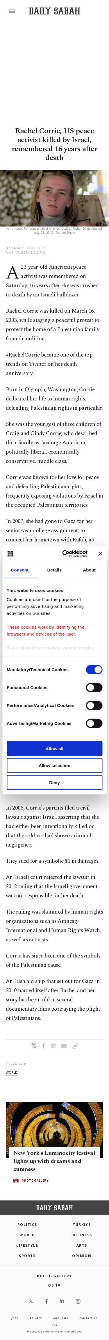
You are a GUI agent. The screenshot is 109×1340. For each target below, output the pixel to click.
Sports (27, 1255)
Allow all (54, 748)
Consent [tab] (19, 569)
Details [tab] (54, 569)
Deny (54, 782)
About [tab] (89, 569)
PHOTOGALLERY (35, 1180)
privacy (36, 1318)
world (11, 1072)
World (27, 1235)
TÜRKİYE (82, 1224)
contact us (88, 1318)
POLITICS (27, 1224)
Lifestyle (27, 1245)
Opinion (81, 1255)
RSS (54, 1324)
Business (82, 1235)
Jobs (14, 1318)
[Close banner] (100, 554)
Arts (81, 1245)
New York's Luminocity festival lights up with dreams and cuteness (54, 1161)
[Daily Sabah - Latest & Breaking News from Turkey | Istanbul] (54, 11)
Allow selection (54, 765)
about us (60, 1318)
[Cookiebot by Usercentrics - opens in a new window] (64, 554)
